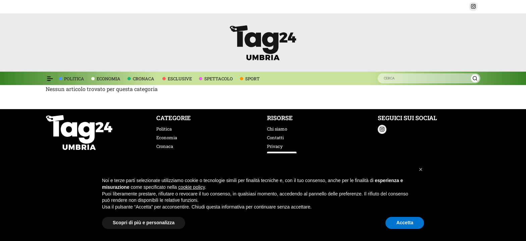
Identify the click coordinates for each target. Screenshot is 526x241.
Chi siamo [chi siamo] (277, 129)
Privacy (275, 146)
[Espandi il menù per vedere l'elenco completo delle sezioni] (50, 78)
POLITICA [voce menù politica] (74, 79)
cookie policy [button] (191, 187)
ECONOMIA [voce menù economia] (108, 79)
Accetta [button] (404, 222)
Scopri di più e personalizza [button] (143, 222)
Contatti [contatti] (275, 138)
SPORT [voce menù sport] (252, 79)
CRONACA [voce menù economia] (143, 79)
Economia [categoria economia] (166, 138)
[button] (473, 6)
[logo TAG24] (263, 41)
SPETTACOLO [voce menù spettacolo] (218, 79)
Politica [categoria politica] (164, 129)
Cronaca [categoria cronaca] (164, 146)
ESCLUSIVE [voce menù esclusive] (180, 79)
